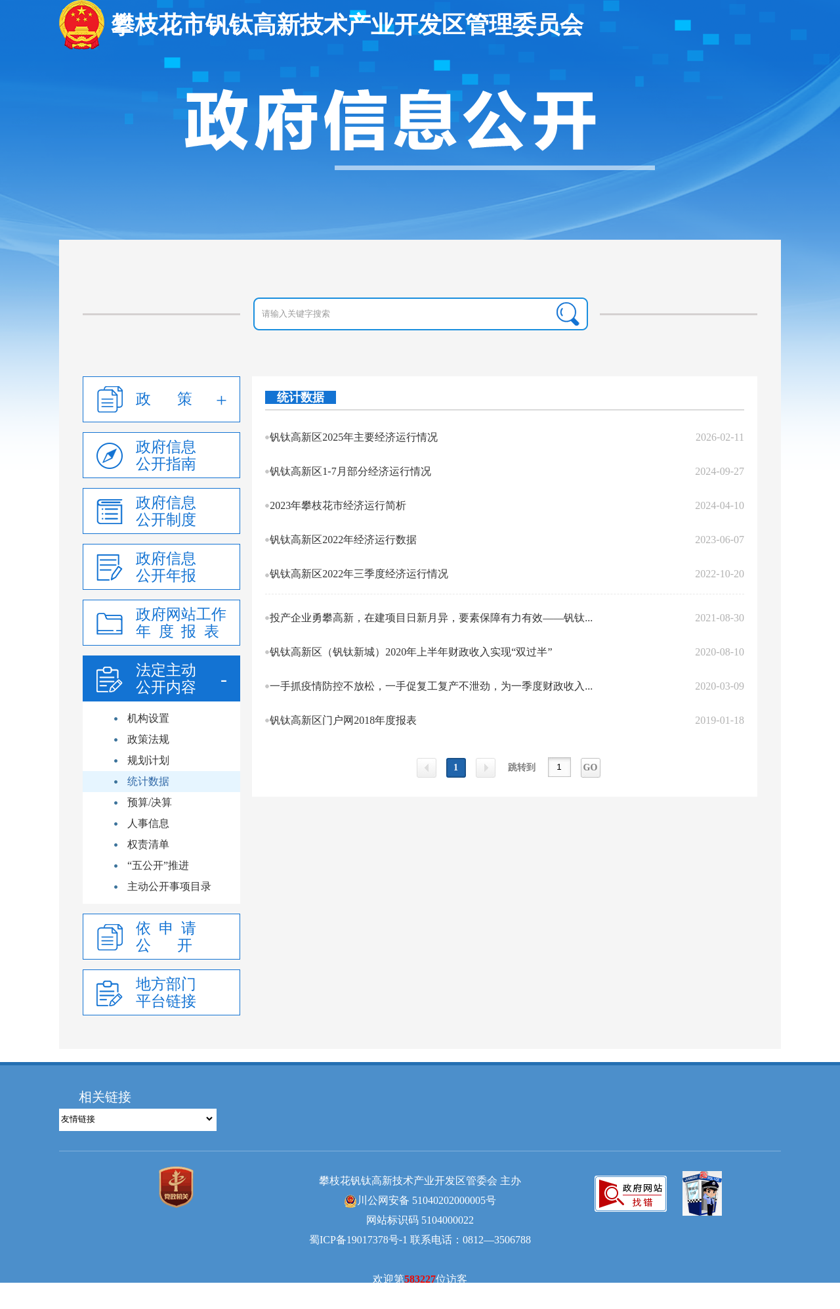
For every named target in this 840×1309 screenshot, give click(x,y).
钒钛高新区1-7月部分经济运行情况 (350, 471)
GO (590, 767)
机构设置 (148, 718)
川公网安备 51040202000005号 (420, 1200)
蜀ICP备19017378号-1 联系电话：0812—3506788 (420, 1239)
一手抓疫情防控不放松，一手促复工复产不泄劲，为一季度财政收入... (431, 686)
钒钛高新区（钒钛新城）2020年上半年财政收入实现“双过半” (411, 651)
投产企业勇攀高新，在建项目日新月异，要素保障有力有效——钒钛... (431, 617)
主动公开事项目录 (169, 886)
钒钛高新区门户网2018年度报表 (343, 720)
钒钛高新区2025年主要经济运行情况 (354, 437)
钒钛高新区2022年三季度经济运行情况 (359, 573)
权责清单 (148, 844)
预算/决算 (149, 802)
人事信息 (148, 823)
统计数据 (148, 781)
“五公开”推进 (158, 865)
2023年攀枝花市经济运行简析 (338, 505)
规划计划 (148, 760)
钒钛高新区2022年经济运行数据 (343, 539)
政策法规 (148, 739)
